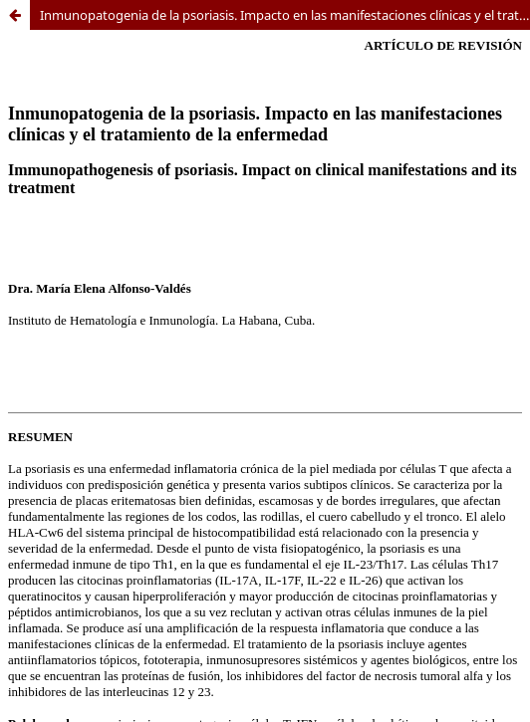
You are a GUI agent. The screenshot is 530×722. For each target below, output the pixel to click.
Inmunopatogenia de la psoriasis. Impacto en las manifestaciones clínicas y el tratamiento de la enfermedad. (285, 15)
